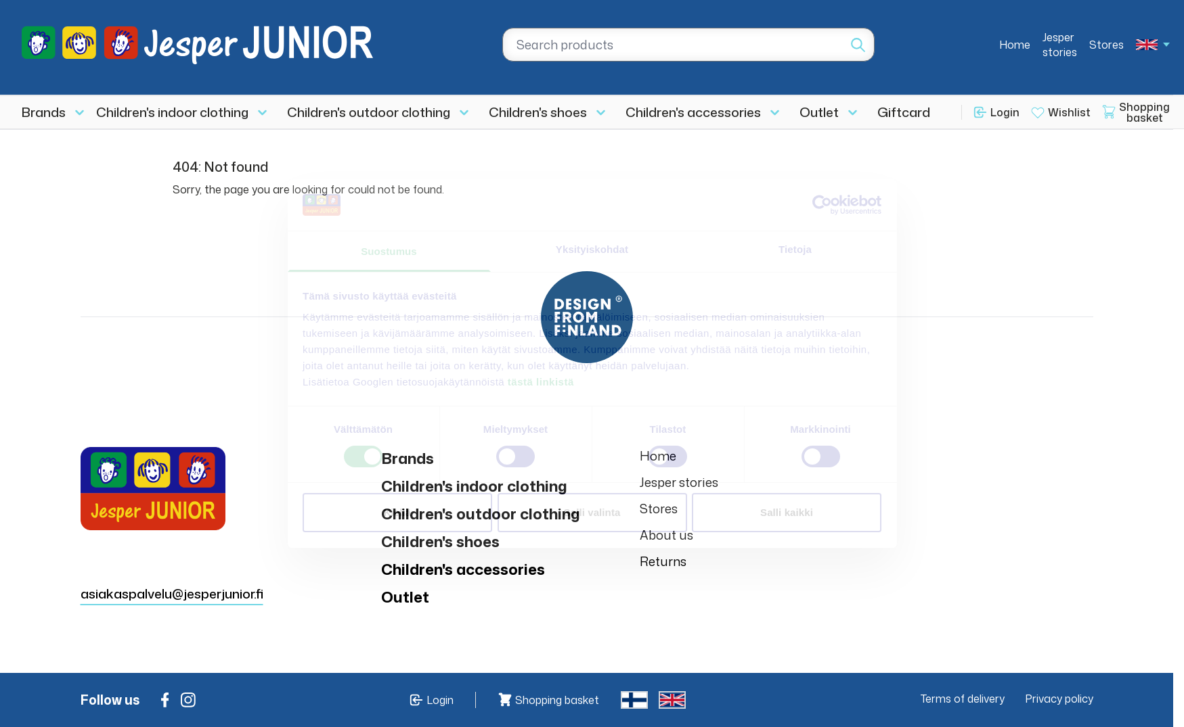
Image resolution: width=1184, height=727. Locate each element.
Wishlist (1069, 112)
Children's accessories (693, 112)
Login (1004, 112)
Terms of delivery (963, 698)
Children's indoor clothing (172, 112)
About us (666, 535)
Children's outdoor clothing (368, 112)
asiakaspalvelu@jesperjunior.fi (172, 593)
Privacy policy (1059, 698)
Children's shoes (538, 112)
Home (1014, 44)
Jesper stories (1060, 45)
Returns (663, 561)
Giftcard (903, 112)
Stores (1106, 44)
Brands (44, 112)
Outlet (819, 112)
